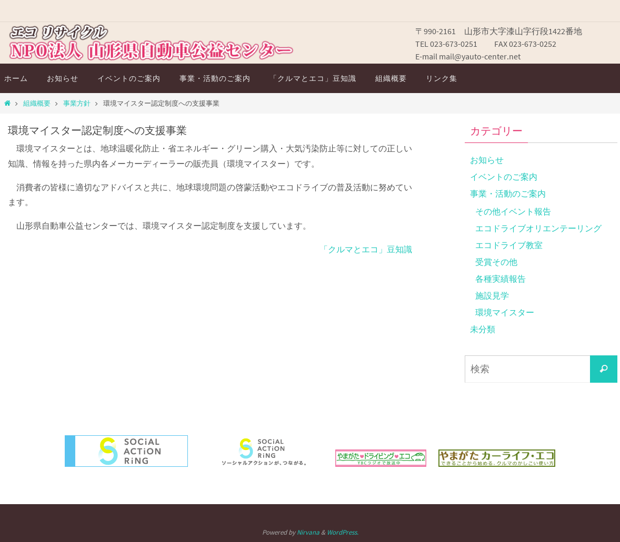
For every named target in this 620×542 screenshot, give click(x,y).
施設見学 (492, 295)
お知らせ (487, 160)
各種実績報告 (500, 278)
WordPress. (342, 532)
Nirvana (308, 532)
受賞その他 (496, 262)
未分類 (482, 329)
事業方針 (77, 103)
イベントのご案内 (503, 176)
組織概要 (37, 103)
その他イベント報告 (513, 211)
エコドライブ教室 (509, 245)
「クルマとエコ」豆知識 (365, 249)
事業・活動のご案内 (508, 193)
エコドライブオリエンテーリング (538, 228)
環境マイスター (504, 312)
